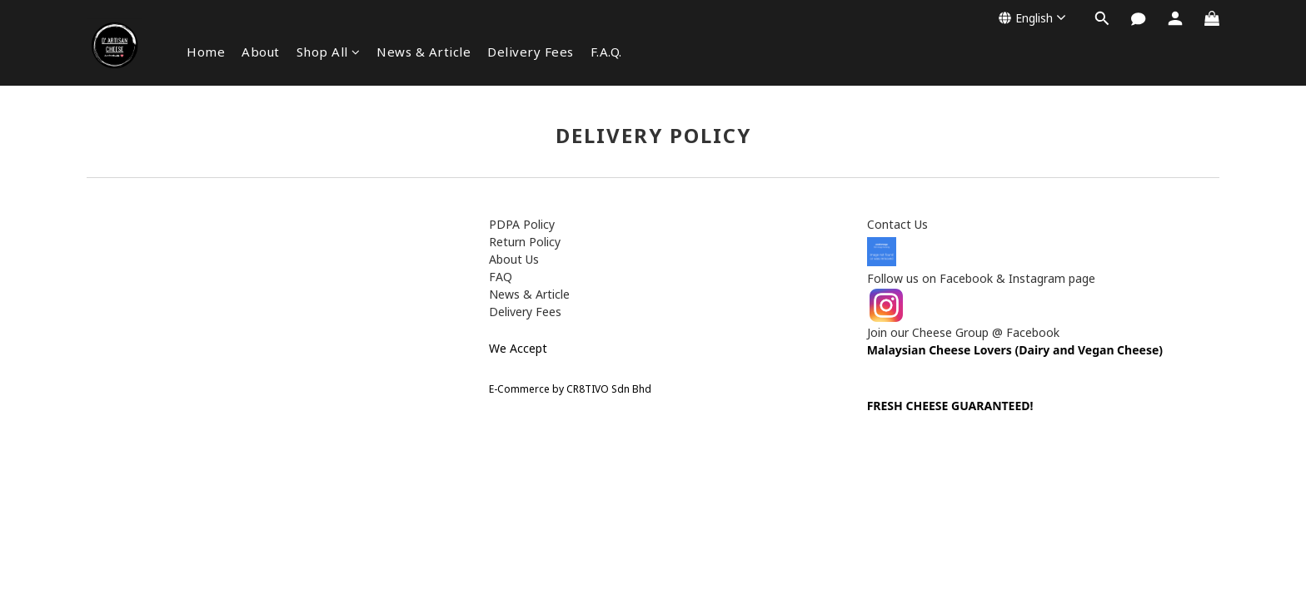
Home (206, 51)
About (261, 51)
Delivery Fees (530, 51)
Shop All (329, 51)
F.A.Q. (606, 51)
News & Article (423, 51)
